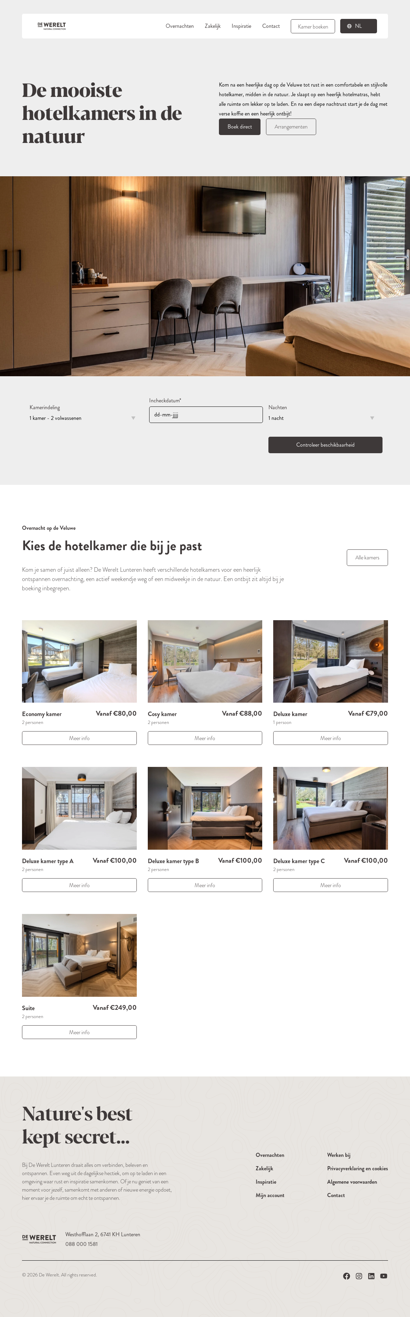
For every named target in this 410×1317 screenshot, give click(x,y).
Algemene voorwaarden (352, 1182)
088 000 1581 (81, 1244)
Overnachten (180, 26)
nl (358, 26)
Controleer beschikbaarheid (325, 445)
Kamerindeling (45, 407)
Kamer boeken (313, 27)
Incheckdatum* (165, 400)
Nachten (277, 407)
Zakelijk (213, 26)
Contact (271, 26)
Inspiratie (241, 26)
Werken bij (339, 1155)
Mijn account (270, 1195)
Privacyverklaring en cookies (357, 1168)
